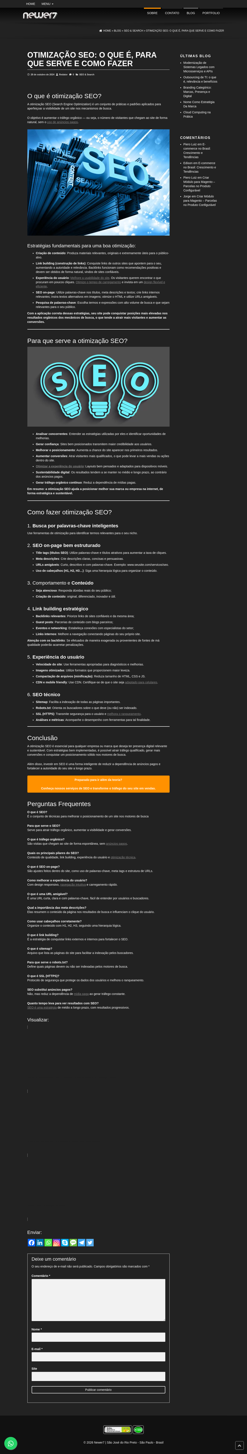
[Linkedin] (40, 1242)
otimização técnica (123, 857)
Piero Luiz (190, 144)
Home (30, 4)
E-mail (37, 1349)
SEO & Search (87, 74)
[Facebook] (31, 1242)
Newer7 (99, 1442)
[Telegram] (81, 1242)
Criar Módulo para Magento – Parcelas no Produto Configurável (200, 201)
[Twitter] (90, 1242)
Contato (172, 13)
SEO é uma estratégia (42, 1007)
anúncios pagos (116, 843)
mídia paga (81, 994)
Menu (47, 4)
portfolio (211, 13)
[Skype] (65, 1242)
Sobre (152, 13)
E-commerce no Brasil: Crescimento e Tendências (199, 167)
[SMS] (73, 1242)
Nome (37, 1329)
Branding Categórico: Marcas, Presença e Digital (197, 92)
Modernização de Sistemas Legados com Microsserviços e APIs (199, 67)
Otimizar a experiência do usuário (60, 466)
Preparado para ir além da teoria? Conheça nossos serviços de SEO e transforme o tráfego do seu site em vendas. (98, 784)
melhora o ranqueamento (124, 714)
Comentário (41, 1276)
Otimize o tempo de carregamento (98, 282)
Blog (191, 13)
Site (34, 1368)
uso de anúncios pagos (62, 122)
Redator (63, 74)
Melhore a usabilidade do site (89, 278)
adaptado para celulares (141, 682)
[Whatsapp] (48, 1242)
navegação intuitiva (73, 884)
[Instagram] (56, 1242)
